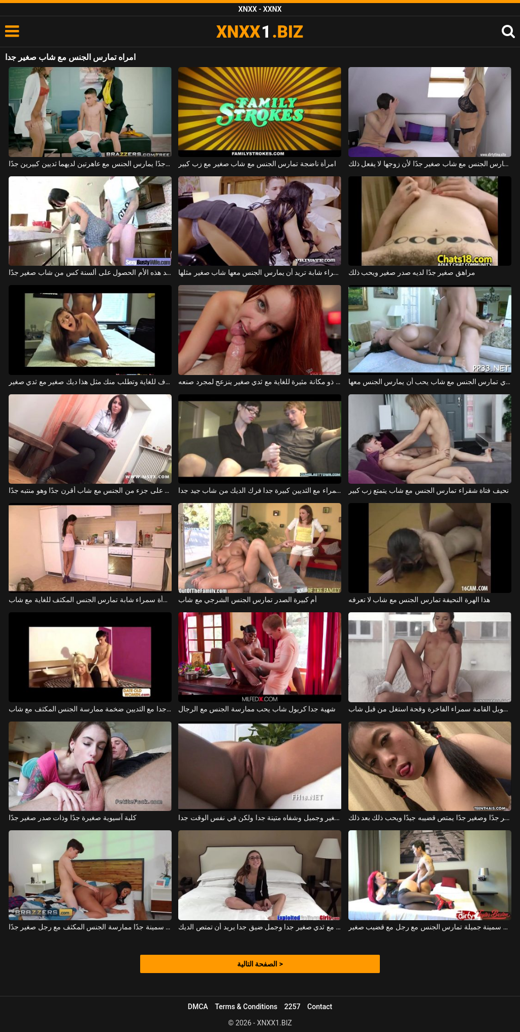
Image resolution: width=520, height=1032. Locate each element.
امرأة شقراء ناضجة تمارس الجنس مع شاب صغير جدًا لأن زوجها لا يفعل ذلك (429, 164)
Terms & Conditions (246, 1007)
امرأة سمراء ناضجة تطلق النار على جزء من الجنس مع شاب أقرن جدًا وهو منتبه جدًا (90, 490)
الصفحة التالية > (260, 964)
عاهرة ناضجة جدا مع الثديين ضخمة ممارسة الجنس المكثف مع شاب (90, 709)
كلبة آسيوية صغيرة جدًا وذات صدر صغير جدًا (73, 818)
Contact (319, 1007)
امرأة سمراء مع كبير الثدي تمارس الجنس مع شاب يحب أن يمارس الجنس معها (429, 382)
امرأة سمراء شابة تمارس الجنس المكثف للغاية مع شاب (90, 600)
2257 (292, 1007)
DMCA (198, 1007)
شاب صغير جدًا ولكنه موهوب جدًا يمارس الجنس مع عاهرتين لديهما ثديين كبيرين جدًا (90, 164)
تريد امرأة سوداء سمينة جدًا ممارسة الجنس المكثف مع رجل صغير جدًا (90, 927)
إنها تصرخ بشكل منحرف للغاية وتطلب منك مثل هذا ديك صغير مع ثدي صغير (90, 382)
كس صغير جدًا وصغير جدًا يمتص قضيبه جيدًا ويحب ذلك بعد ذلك (429, 818)
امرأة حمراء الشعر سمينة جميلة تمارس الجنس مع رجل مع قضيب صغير (429, 927)
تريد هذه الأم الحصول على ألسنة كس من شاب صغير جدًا (90, 272)
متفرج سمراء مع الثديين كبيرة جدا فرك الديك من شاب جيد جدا (259, 490)
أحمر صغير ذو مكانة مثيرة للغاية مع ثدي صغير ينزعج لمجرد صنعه (259, 382)
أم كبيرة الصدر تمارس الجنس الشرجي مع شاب (247, 600)
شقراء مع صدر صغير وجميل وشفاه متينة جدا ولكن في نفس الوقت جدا (259, 818)
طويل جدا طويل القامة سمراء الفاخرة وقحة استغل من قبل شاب (429, 709)
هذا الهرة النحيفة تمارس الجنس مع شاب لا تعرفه (419, 600)
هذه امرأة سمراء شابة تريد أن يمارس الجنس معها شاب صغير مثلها (259, 272)
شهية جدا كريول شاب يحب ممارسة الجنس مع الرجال (257, 709)
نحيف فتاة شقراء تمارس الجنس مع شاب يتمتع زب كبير (428, 490)
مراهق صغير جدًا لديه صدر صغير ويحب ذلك (411, 272)
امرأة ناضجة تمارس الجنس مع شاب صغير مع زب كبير (257, 164)
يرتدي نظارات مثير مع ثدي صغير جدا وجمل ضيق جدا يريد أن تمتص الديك (259, 927)
